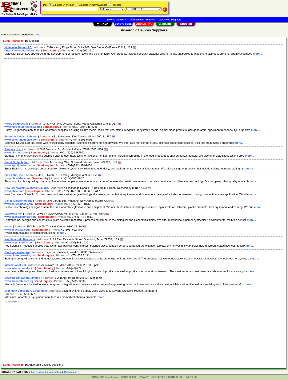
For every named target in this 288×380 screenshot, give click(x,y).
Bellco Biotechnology (18, 200)
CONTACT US (175, 377)
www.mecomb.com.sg (18, 281)
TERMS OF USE (128, 377)
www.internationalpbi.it (19, 268)
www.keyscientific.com (19, 242)
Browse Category (116, 19)
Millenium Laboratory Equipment (25, 290)
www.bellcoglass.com (18, 203)
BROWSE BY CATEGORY (14, 372)
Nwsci (8, 226)
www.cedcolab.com (17, 229)
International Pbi (15, 265)
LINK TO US (190, 377)
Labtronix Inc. (13, 213)
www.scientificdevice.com (21, 139)
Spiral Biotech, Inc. (16, 162)
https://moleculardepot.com (22, 50)
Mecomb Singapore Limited (22, 277)
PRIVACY (144, 377)
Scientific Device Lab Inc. (20, 136)
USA (37, 34)
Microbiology (71, 372)
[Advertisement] (129, 89)
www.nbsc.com (14, 191)
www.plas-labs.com (17, 178)
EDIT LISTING (158, 377)
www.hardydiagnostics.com (22, 126)
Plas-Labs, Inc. (14, 175)
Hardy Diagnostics (16, 123)
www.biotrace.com (16, 152)
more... (257, 53)
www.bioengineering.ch (19, 255)
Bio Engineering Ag (17, 252)
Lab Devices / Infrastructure (46, 372)
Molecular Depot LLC (18, 47)
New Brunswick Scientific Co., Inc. (26, 187)
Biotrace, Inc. (13, 149)
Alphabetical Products (142, 19)
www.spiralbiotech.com (19, 165)
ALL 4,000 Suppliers (170, 19)
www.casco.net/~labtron (20, 216)
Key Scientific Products (19, 239)
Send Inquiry (51, 50)
